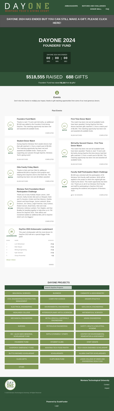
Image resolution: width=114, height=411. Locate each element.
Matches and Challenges (94, 6)
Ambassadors (71, 6)
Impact (107, 388)
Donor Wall (96, 9)
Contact (106, 384)
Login (57, 406)
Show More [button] (11, 260)
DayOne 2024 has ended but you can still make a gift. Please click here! (57, 21)
